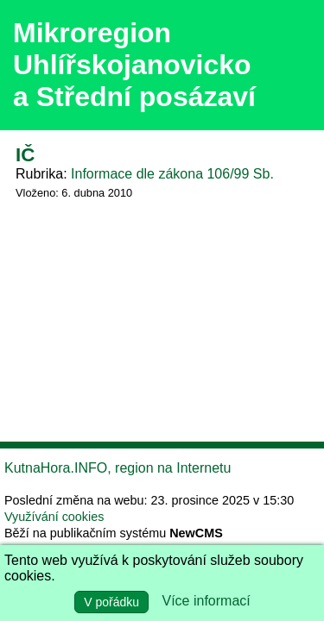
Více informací (206, 600)
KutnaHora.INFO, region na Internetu (117, 468)
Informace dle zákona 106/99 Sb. (172, 173)
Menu (289, 65)
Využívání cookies (54, 517)
